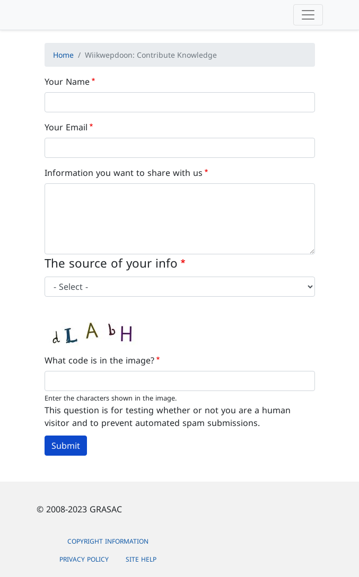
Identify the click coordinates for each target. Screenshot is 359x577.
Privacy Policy (84, 559)
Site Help (141, 559)
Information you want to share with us (124, 173)
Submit (65, 445)
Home (63, 55)
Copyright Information (107, 541)
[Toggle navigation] (308, 14)
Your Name (67, 81)
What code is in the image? (99, 360)
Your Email (66, 127)
